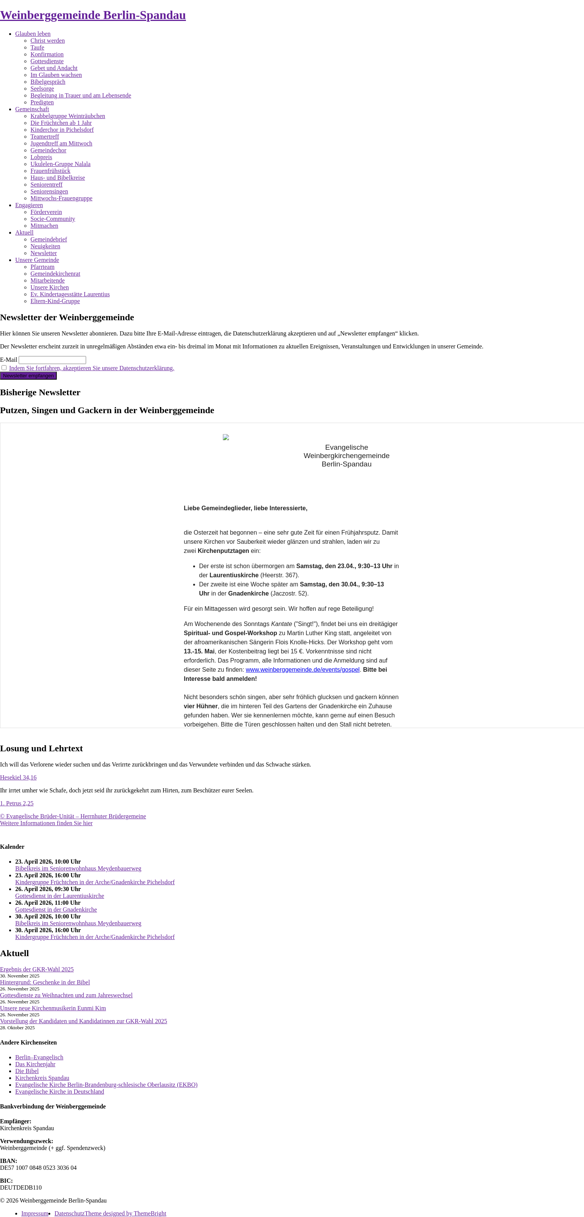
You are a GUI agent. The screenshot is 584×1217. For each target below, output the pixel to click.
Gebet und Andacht (54, 68)
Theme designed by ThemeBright (125, 1213)
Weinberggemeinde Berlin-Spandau (93, 15)
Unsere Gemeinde (37, 260)
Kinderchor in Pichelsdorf (62, 129)
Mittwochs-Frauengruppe (61, 198)
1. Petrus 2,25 (17, 803)
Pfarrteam (42, 267)
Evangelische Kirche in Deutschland (59, 1091)
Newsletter (43, 253)
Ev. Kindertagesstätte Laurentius (70, 294)
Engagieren (29, 205)
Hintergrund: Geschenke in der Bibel (45, 982)
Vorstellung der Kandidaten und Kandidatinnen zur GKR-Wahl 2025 (83, 1021)
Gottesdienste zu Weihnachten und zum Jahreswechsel (66, 995)
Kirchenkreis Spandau (42, 1078)
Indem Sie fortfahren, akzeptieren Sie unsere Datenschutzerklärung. (91, 368)
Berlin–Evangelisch (39, 1057)
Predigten (42, 102)
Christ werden (47, 40)
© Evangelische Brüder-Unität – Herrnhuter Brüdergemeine (73, 816)
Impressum (34, 1213)
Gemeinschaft (32, 109)
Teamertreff (44, 136)
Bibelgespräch (48, 81)
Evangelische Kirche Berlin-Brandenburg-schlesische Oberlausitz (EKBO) (106, 1084)
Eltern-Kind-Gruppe (55, 301)
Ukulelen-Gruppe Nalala (60, 164)
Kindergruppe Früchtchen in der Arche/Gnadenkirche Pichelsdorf (95, 882)
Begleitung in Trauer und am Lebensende (80, 95)
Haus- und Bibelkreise (57, 177)
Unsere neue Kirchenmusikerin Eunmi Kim (53, 1008)
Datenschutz (69, 1213)
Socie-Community (52, 219)
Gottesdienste (47, 61)
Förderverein (46, 212)
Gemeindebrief (48, 239)
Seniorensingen (49, 191)
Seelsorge (42, 88)
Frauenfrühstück (50, 171)
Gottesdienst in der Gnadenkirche (56, 909)
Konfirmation (47, 54)
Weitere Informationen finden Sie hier (46, 823)
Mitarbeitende (47, 280)
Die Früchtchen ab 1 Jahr (61, 123)
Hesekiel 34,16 (18, 777)
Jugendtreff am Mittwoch (61, 143)
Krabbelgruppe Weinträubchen (67, 116)
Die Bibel (27, 1071)
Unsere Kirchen (49, 287)
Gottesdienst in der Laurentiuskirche (59, 896)
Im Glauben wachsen (56, 75)
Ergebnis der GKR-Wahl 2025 (37, 969)
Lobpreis (41, 157)
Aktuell (24, 232)
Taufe (37, 47)
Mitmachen (44, 225)
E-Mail (8, 359)
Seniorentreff (46, 184)
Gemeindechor (48, 150)
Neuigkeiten (45, 246)
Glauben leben (33, 33)
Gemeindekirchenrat (55, 273)
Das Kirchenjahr (35, 1064)
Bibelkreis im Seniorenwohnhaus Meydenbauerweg (78, 868)
